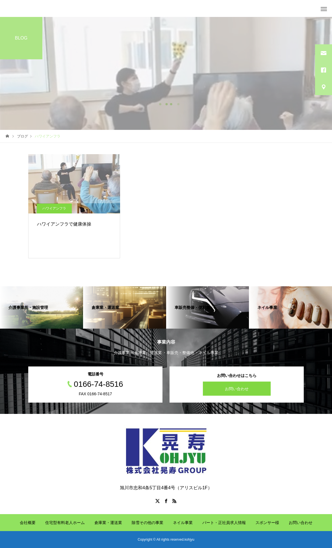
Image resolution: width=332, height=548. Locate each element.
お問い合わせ (237, 389)
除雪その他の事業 (147, 522)
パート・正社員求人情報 (224, 522)
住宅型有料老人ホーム (65, 522)
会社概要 (28, 522)
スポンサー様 (267, 522)
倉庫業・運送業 (108, 522)
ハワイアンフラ (54, 208)
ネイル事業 (183, 522)
